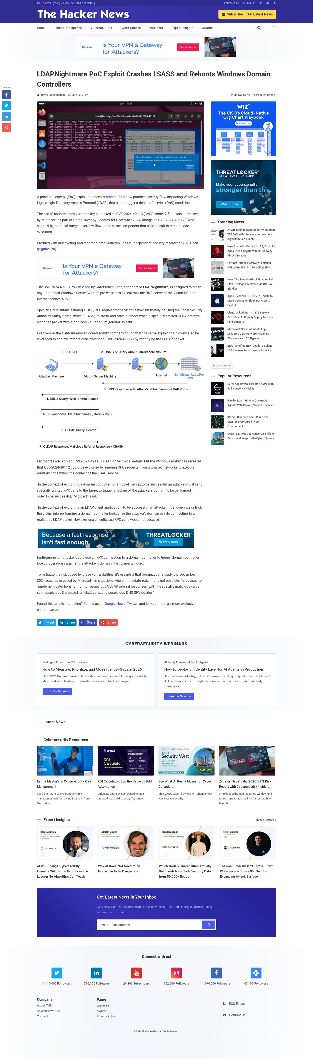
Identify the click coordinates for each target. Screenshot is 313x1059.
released (110, 197)
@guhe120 (46, 249)
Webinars (156, 28)
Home (41, 28)
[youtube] (136, 979)
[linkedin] (96, 979)
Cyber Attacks (131, 28)
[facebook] (216, 979)
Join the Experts (57, 691)
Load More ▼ (221, 365)
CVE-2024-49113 (129, 214)
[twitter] (57, 979)
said (93, 496)
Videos (259, 819)
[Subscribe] (208, 925)
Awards (207, 28)
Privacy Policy (106, 1016)
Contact (42, 1016)
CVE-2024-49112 (171, 220)
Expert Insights (182, 28)
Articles (271, 819)
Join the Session (179, 696)
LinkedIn (153, 604)
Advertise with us (48, 1011)
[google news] (256, 977)
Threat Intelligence (68, 28)
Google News (115, 604)
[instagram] (176, 979)
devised (84, 287)
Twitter (132, 604)
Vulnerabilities (101, 28)
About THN (44, 1005)
